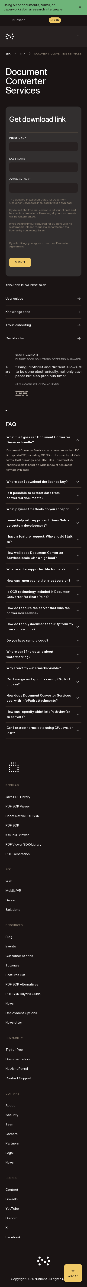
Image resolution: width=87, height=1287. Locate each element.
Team (10, 1124)
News (10, 1003)
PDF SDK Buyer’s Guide (23, 994)
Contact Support (19, 1078)
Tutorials (12, 965)
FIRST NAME (17, 138)
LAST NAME (17, 158)
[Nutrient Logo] (10, 36)
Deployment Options (21, 1013)
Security (12, 1115)
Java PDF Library (18, 797)
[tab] (6, 410)
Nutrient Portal (17, 1069)
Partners (12, 1143)
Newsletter (14, 1022)
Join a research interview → (42, 9)
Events (11, 946)
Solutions (13, 910)
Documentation (18, 1059)
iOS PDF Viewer (17, 835)
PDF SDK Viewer (18, 806)
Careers (12, 1134)
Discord (11, 1218)
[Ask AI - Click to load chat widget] (73, 1273)
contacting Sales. (34, 231)
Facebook (13, 1237)
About (10, 1105)
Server (11, 900)
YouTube (12, 1208)
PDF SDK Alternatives (22, 984)
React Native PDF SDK (22, 816)
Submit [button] (20, 262)
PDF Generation (18, 854)
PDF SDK (12, 825)
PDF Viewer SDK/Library (23, 844)
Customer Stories (19, 956)
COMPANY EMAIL (20, 179)
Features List (16, 975)
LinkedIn (12, 1199)
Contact (12, 1189)
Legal (9, 1153)
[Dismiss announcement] (80, 7)
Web (9, 881)
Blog (9, 937)
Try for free (14, 1049)
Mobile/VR (13, 890)
